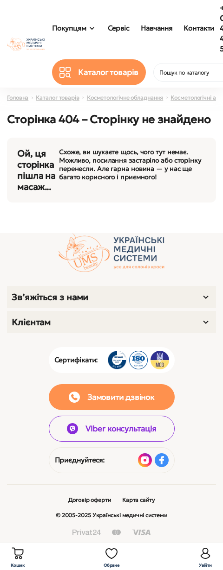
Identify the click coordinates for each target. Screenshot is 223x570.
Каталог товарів (57, 97)
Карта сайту (138, 499)
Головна (17, 97)
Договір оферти (89, 499)
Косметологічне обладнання (125, 97)
